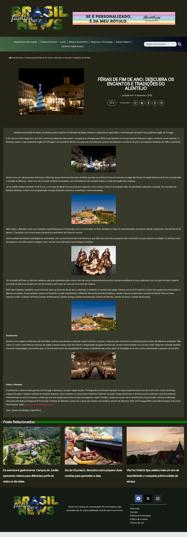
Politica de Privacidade (140, 515)
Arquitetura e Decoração (25, 42)
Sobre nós (135, 508)
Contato (134, 512)
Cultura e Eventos (48, 42)
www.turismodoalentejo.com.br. (39, 404)
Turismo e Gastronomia (72, 46)
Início (12, 58)
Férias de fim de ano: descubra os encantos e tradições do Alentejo (136, 84)
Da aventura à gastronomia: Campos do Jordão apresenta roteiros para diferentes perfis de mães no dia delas (31, 476)
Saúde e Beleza (123, 42)
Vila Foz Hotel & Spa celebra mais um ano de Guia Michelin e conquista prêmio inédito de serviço (153, 476)
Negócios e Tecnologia (101, 42)
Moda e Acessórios (78, 42)
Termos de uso (137, 523)
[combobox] (160, 44)
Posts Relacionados (19, 422)
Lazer (63, 42)
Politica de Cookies (139, 519)
